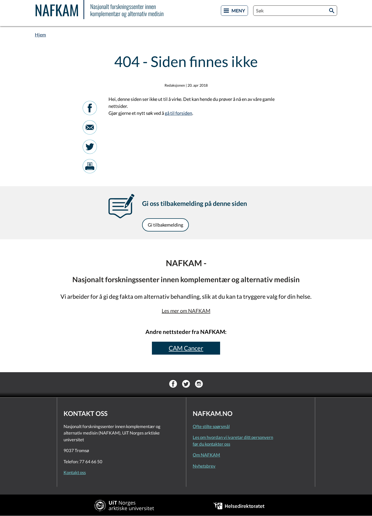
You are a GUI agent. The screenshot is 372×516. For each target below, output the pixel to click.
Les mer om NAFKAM (186, 311)
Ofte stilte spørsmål (211, 426)
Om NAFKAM (206, 455)
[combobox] (295, 10)
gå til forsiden (178, 113)
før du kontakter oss (211, 444)
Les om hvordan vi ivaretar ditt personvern (233, 437)
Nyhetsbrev (204, 466)
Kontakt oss (75, 472)
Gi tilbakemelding (165, 225)
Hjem (40, 35)
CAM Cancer (186, 348)
